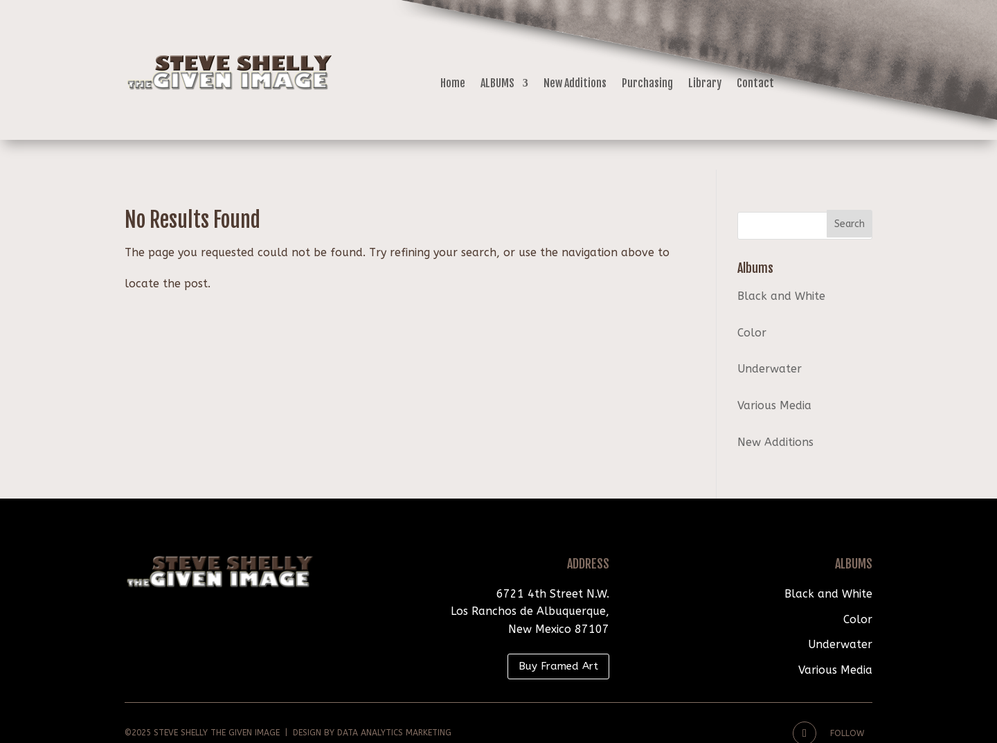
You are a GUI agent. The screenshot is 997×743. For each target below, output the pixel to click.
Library (704, 84)
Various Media (774, 375)
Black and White (781, 266)
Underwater (769, 339)
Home (452, 84)
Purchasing (647, 84)
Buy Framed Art (558, 636)
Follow (847, 703)
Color (751, 303)
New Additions (575, 84)
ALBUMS (497, 84)
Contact (755, 84)
